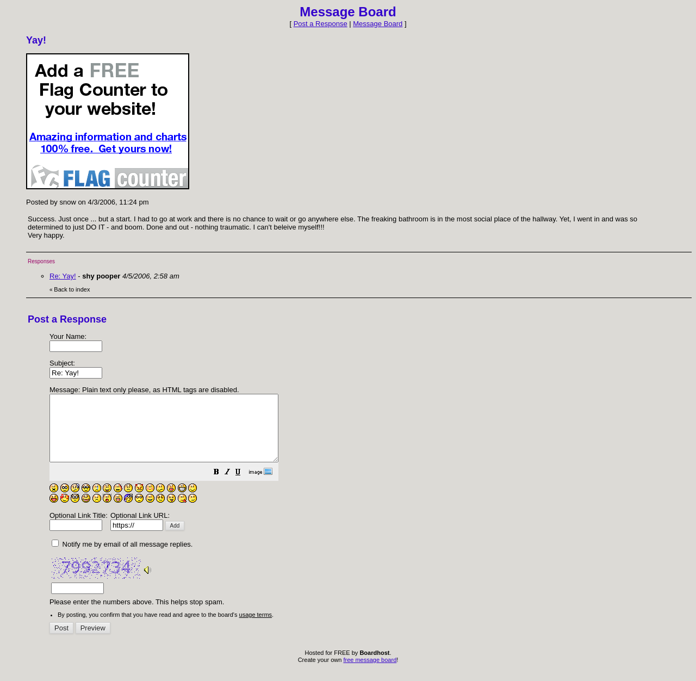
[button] (243, 486)
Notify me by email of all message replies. (122, 557)
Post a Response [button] (320, 24)
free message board (369, 673)
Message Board (377, 24)
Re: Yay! (62, 276)
